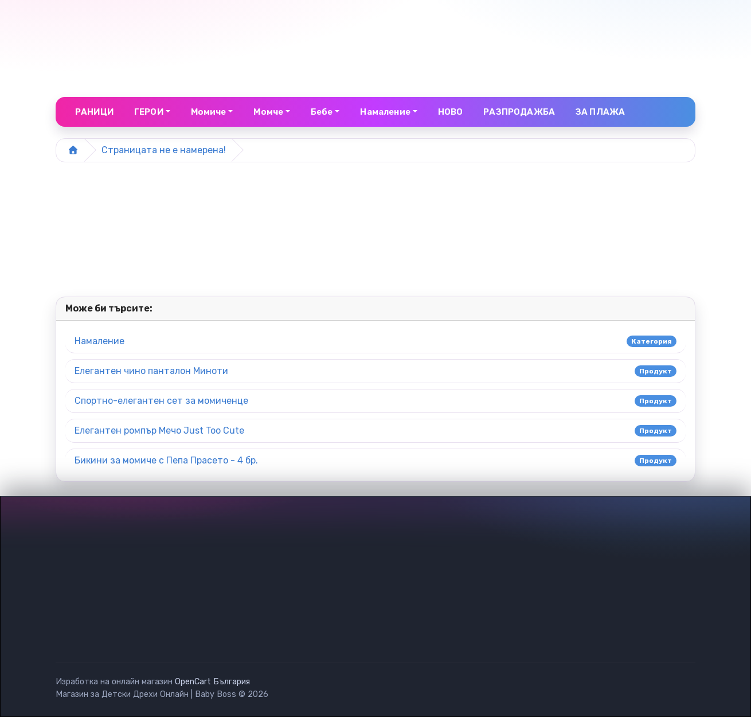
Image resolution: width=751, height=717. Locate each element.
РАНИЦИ (94, 112)
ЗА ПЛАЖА (600, 112)
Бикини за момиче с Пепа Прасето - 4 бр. (166, 460)
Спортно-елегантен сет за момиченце (161, 400)
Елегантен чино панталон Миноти (151, 370)
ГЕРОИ (148, 112)
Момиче (208, 112)
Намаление (99, 341)
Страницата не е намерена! (163, 150)
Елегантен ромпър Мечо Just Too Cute (159, 430)
